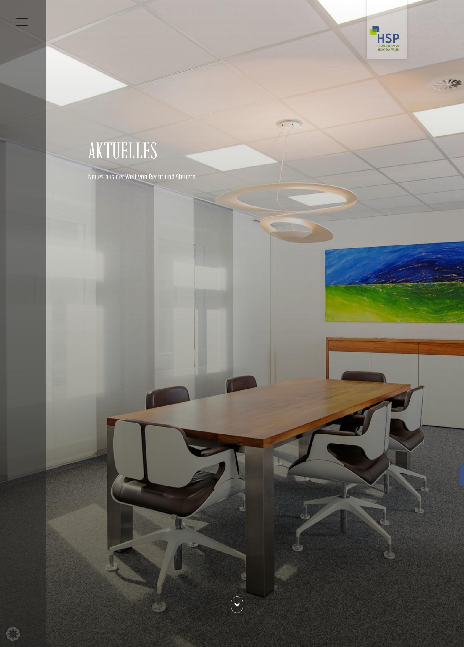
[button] (13, 634)
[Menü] (22, 22)
